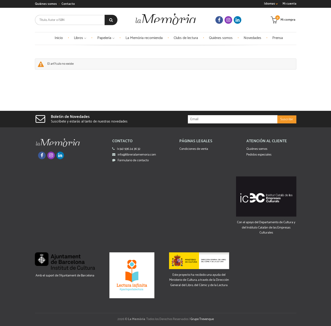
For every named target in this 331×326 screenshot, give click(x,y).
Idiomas (271, 3)
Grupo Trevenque (202, 319)
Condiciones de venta (193, 149)
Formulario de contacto (130, 160)
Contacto (68, 4)
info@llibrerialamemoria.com (134, 154)
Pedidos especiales (258, 154)
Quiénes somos (46, 4)
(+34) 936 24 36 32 (128, 149)
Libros (80, 38)
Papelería (105, 38)
